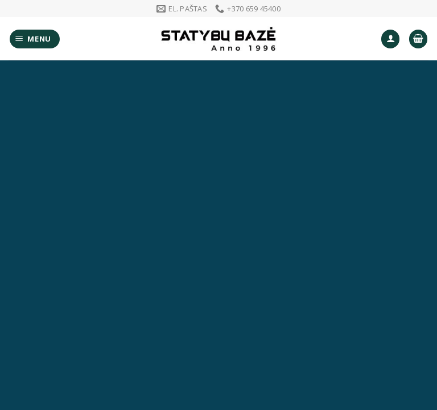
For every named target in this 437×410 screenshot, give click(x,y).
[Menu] (35, 39)
